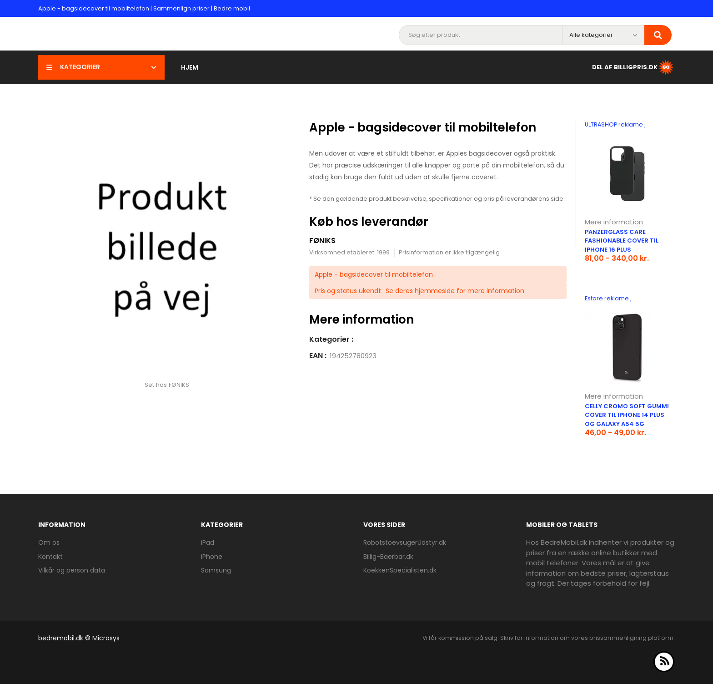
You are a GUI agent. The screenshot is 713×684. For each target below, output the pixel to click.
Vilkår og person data (71, 570)
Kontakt (50, 556)
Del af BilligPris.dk (633, 67)
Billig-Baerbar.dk (388, 556)
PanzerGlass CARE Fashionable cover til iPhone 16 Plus (621, 241)
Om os (49, 542)
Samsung (216, 570)
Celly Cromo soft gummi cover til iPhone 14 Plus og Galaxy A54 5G (627, 415)
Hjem (189, 67)
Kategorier (101, 66)
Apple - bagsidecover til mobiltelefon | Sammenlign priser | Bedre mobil (144, 8)
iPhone (211, 556)
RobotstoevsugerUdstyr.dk (404, 542)
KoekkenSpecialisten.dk (400, 570)
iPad (207, 542)
